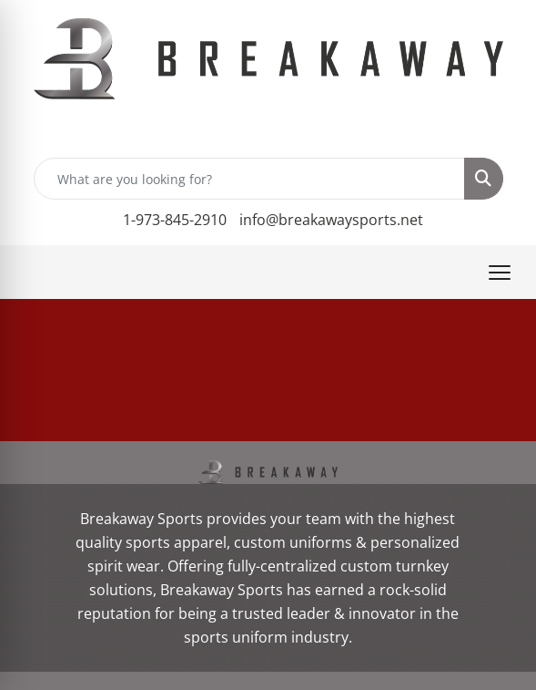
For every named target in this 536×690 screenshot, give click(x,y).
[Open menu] (499, 272)
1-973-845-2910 (175, 220)
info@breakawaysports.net (331, 220)
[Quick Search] (249, 179)
